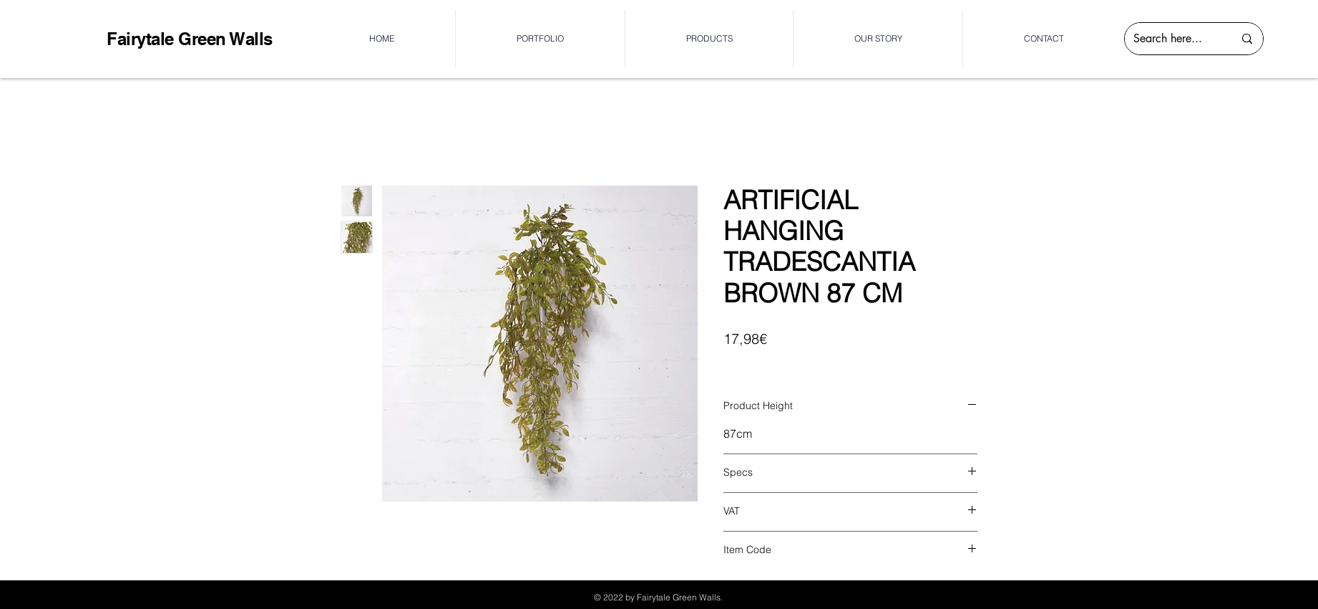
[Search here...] (1172, 38)
